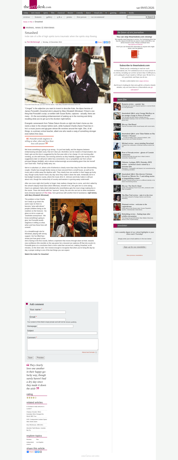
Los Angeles (39, 442)
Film (31, 22)
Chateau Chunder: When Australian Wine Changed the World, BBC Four (35, 414)
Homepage (31, 326)
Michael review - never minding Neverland (138, 143)
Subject (30, 331)
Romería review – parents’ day (133, 104)
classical (61, 12)
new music (35, 12)
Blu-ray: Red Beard (129, 124)
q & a (59, 17)
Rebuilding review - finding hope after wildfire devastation (136, 215)
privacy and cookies (93, 456)
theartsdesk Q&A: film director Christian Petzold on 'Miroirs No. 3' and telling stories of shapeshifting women (138, 176)
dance (88, 12)
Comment (31, 338)
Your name (35, 309)
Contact (83, 456)
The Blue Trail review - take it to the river (137, 195)
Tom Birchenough (33, 42)
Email (32, 317)
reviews (26, 17)
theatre (70, 12)
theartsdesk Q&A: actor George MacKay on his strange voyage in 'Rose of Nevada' (138, 114)
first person (81, 17)
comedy (79, 12)
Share (98, 42)
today (26, 12)
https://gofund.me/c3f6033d (135, 44)
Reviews (29, 439)
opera (45, 12)
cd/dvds (122, 12)
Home (25, 22)
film (52, 12)
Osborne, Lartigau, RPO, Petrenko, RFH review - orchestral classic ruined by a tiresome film (137, 164)
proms (69, 17)
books (131, 12)
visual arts (98, 12)
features (38, 17)
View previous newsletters (135, 255)
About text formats (88, 352)
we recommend (97, 17)
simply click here (144, 81)
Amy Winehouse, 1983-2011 (35, 425)
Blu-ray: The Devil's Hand (131, 186)
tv (106, 12)
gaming (113, 12)
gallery (49, 17)
